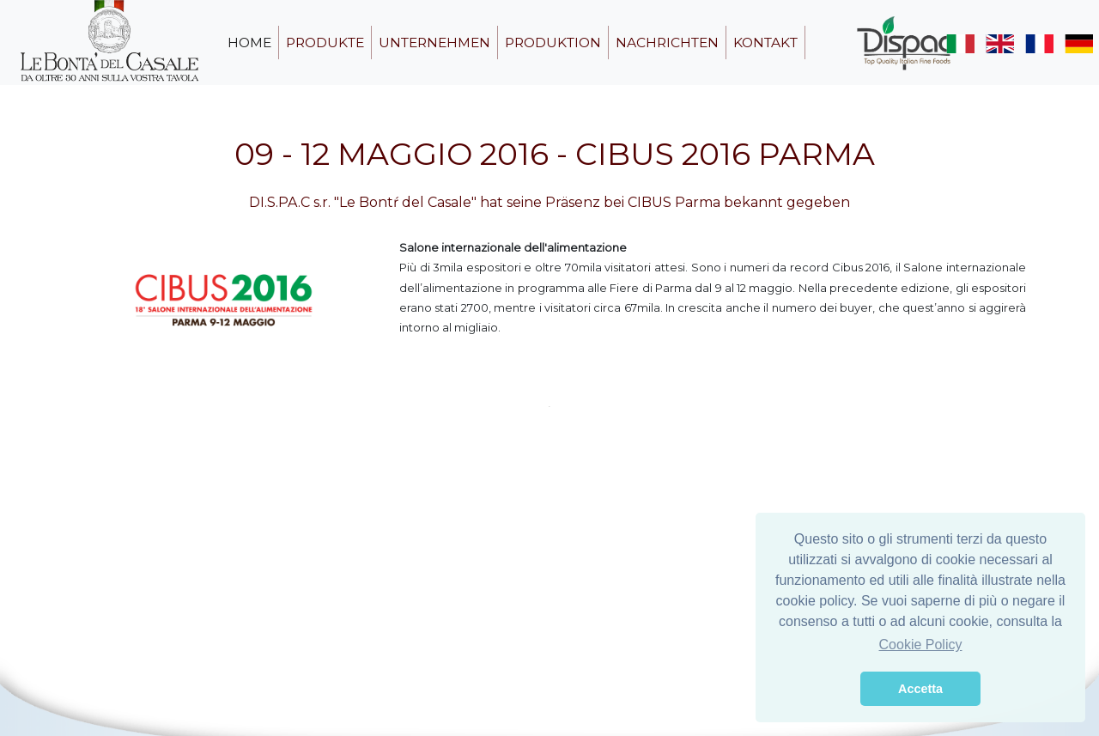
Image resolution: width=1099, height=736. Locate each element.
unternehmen (434, 42)
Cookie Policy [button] (920, 644)
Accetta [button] (920, 689)
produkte (325, 42)
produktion (553, 42)
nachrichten (667, 42)
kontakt (765, 42)
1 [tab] (549, 406)
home (249, 42)
